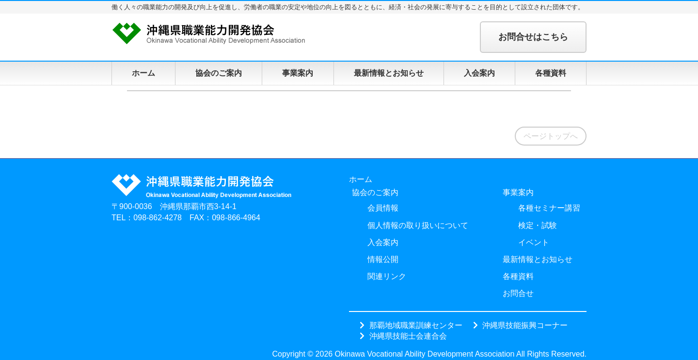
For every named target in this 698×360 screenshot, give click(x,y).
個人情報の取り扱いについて (417, 225)
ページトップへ (551, 136)
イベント (533, 242)
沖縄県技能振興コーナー (525, 325)
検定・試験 (537, 225)
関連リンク (386, 276)
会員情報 (382, 208)
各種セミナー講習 (549, 208)
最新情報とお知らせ (389, 73)
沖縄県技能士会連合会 (408, 336)
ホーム (143, 73)
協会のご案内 (218, 73)
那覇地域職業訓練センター (415, 325)
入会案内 (479, 73)
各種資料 (550, 73)
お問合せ (518, 293)
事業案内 (297, 73)
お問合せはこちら (533, 37)
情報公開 (382, 259)
